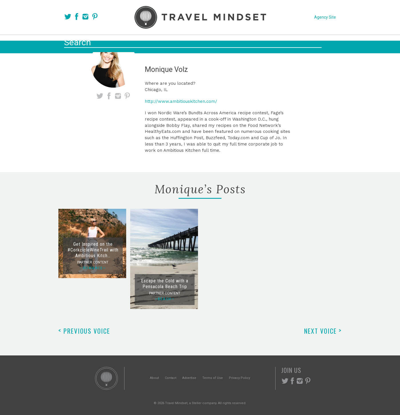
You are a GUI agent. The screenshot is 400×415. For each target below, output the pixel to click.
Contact (170, 378)
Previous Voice (84, 330)
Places (173, 43)
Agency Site (325, 17)
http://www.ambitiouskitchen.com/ (181, 101)
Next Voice (323, 330)
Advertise (189, 378)
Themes (202, 43)
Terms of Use (212, 378)
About (154, 378)
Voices (145, 43)
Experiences (239, 43)
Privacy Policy (239, 378)
